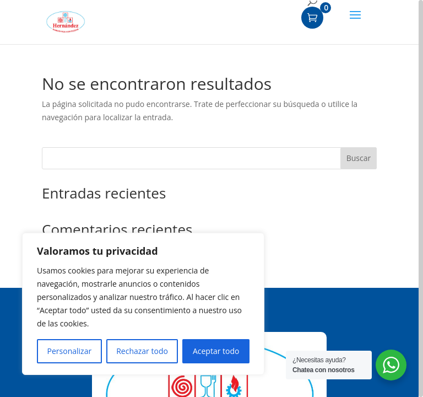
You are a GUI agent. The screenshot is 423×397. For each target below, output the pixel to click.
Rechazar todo (142, 351)
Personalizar (69, 351)
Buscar (358, 158)
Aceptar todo (216, 351)
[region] (211, 198)
